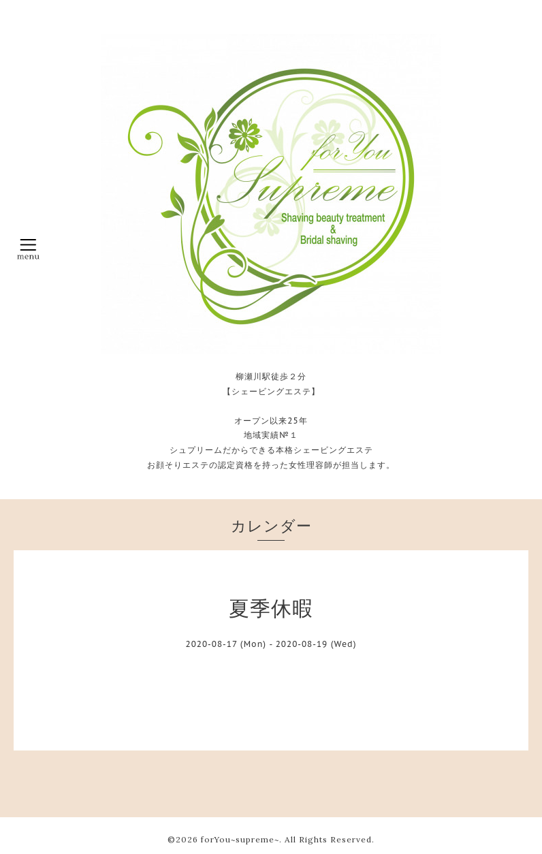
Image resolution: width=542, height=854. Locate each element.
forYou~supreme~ (240, 839)
